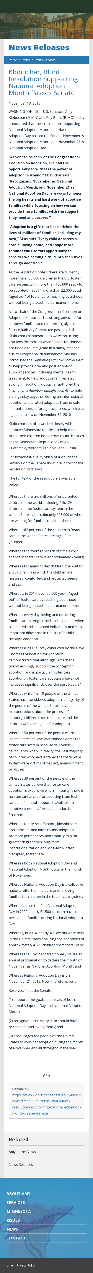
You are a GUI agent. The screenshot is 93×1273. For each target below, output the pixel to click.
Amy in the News (22, 1151)
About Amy (18, 1193)
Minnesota (19, 1211)
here (38, 469)
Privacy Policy (26, 1265)
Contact (16, 1238)
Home (13, 60)
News (26, 60)
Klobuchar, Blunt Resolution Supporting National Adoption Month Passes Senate (43, 82)
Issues (13, 1220)
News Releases (39, 47)
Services (16, 1202)
